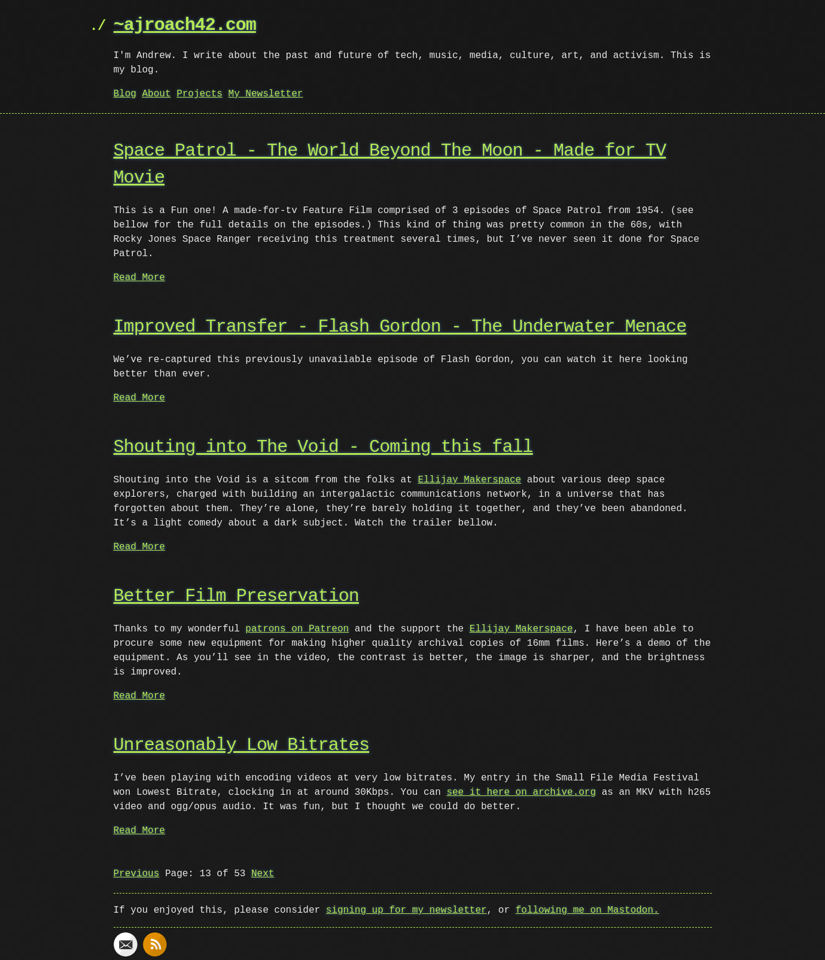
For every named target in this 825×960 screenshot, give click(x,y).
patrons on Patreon (297, 629)
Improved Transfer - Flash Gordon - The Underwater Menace (400, 327)
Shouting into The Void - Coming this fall (323, 447)
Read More (139, 277)
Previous (137, 873)
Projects (199, 94)
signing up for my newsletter (406, 910)
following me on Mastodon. (587, 910)
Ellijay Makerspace (469, 480)
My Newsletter (266, 94)
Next (262, 873)
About (156, 94)
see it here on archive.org (521, 792)
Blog (125, 94)
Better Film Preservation (236, 596)
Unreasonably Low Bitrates (242, 745)
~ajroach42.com (185, 25)
